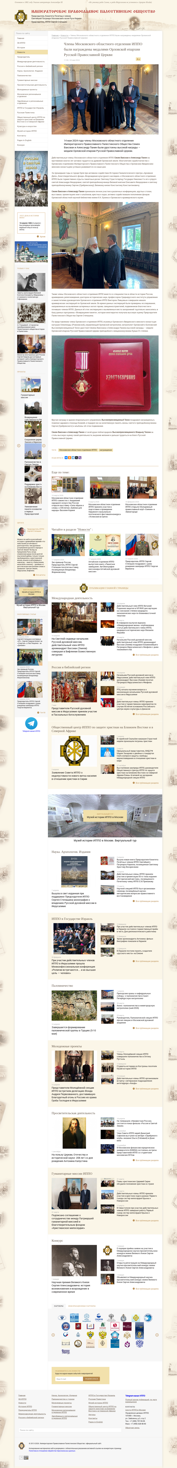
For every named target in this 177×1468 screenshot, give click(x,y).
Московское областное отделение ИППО (78, 450)
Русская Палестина (25, 112)
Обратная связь (132, 1427)
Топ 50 (42, 712)
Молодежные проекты (27, 89)
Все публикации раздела (147, 654)
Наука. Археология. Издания (30, 71)
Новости (21, 52)
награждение (106, 450)
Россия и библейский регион (30, 66)
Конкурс (21, 145)
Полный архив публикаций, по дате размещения (141, 1400)
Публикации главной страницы (108, 588)
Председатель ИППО (27, 1410)
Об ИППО (21, 43)
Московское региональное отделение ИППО (63, 1411)
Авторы (92, 1414)
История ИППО (25, 1406)
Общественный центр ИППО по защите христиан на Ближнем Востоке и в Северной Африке (31, 119)
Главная (20, 38)
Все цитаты (40, 575)
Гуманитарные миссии (27, 80)
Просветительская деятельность (32, 85)
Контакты (21, 135)
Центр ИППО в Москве (135, 1410)
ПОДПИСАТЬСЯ (91, 1379)
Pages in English (24, 140)
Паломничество (24, 75)
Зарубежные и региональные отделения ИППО (65, 1417)
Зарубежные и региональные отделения (30, 102)
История (21, 47)
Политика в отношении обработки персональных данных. (52, 1451)
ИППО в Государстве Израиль (30, 108)
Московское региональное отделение (29, 95)
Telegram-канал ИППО (31, 731)
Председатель (23, 57)
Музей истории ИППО (27, 131)
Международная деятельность (31, 61)
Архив (42, 236)
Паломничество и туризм (63, 1399)
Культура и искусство (27, 126)
